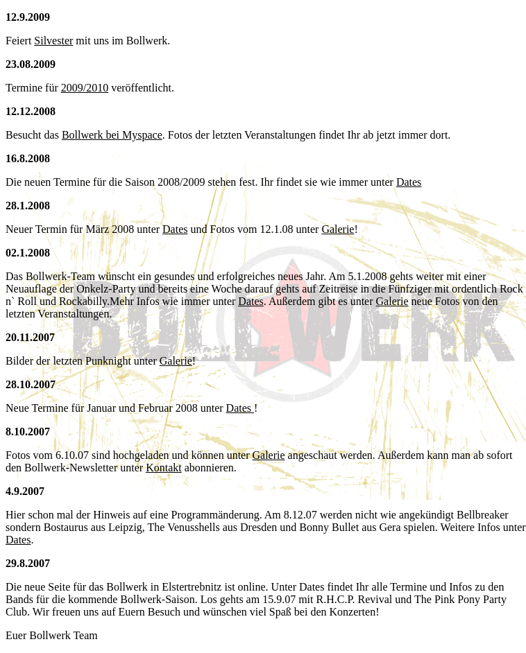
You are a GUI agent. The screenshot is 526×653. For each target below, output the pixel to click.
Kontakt (164, 467)
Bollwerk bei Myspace (112, 135)
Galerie (337, 229)
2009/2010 (84, 88)
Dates (408, 182)
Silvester (53, 40)
